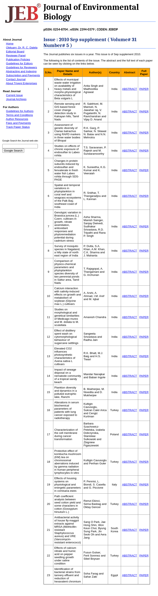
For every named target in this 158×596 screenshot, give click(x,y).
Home (10, 43)
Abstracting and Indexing (21, 71)
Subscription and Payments (23, 75)
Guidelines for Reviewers (21, 67)
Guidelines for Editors (19, 63)
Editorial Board (15, 51)
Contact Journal (15, 79)
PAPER (144, 88)
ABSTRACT (129, 88)
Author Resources (17, 119)
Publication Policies (18, 59)
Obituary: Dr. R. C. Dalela (21, 47)
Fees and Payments (18, 123)
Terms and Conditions (19, 115)
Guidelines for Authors (19, 111)
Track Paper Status (18, 127)
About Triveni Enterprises (21, 83)
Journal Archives (16, 99)
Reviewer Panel (15, 55)
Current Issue (14, 95)
